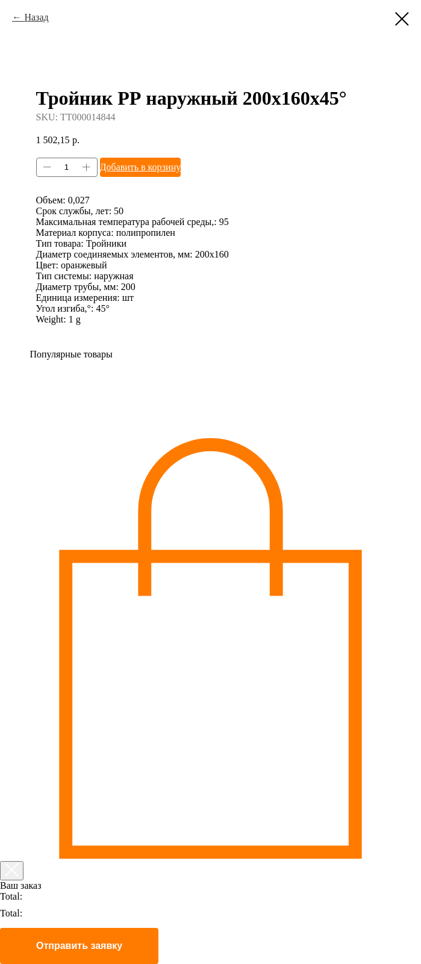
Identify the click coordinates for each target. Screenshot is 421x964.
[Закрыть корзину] (11, 870)
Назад (36, 17)
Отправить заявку (79, 946)
